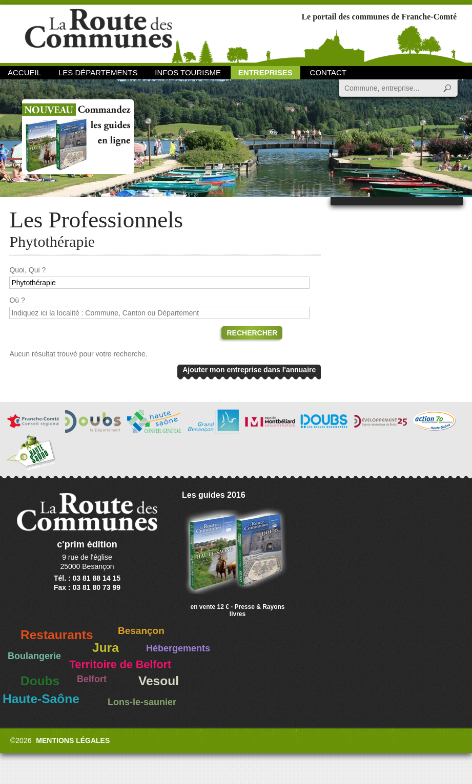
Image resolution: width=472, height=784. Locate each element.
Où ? (17, 300)
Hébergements (178, 648)
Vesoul (158, 681)
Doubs (39, 681)
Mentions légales (73, 740)
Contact (328, 72)
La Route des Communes (98, 33)
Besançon (141, 630)
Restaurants (56, 635)
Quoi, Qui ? (27, 270)
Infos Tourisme (188, 72)
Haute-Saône (41, 699)
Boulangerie (34, 656)
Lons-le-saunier (142, 702)
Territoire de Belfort (120, 665)
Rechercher (252, 333)
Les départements (97, 72)
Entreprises (265, 72)
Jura (105, 647)
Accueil (24, 72)
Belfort (92, 679)
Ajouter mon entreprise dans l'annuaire (249, 370)
